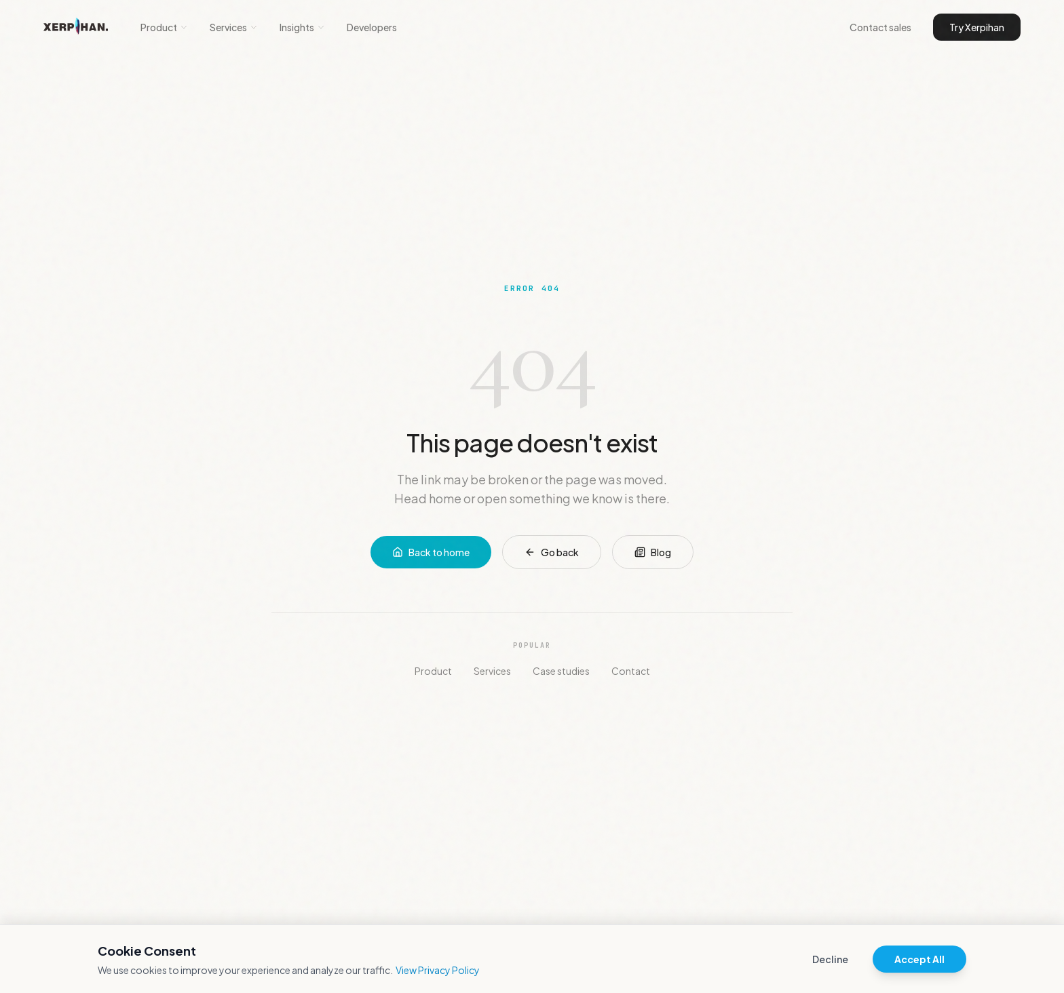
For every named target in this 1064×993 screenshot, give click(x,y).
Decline (830, 959)
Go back (552, 552)
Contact (630, 671)
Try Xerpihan (976, 27)
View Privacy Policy (438, 970)
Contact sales (880, 27)
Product (164, 27)
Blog (652, 552)
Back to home (431, 552)
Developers (372, 27)
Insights (302, 27)
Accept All (919, 959)
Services (234, 27)
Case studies (561, 671)
